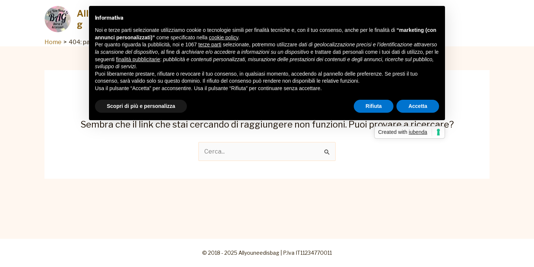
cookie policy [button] (223, 37)
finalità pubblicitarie (138, 59)
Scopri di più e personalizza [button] (141, 106)
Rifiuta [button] (374, 106)
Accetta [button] (417, 106)
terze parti (209, 44)
